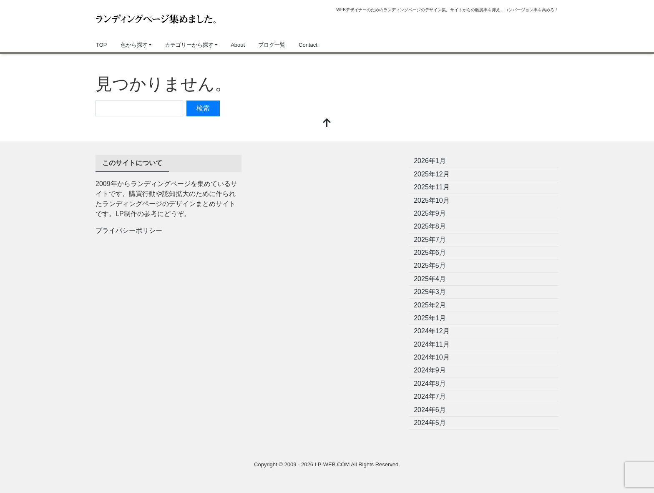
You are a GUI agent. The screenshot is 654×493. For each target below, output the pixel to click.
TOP (101, 45)
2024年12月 (431, 331)
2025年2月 (430, 305)
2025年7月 (430, 239)
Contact (308, 45)
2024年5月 (430, 422)
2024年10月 (431, 357)
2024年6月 (430, 409)
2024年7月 (430, 396)
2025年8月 (430, 226)
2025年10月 (431, 200)
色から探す (134, 45)
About (238, 45)
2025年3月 (430, 291)
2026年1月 (430, 160)
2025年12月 (431, 174)
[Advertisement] (327, 213)
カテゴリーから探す (189, 45)
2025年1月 (430, 318)
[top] (327, 123)
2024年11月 (431, 344)
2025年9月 (430, 213)
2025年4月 (430, 278)
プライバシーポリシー (129, 230)
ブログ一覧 (271, 45)
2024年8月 (430, 383)
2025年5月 (430, 265)
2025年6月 (430, 252)
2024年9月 (430, 370)
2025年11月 (431, 187)
